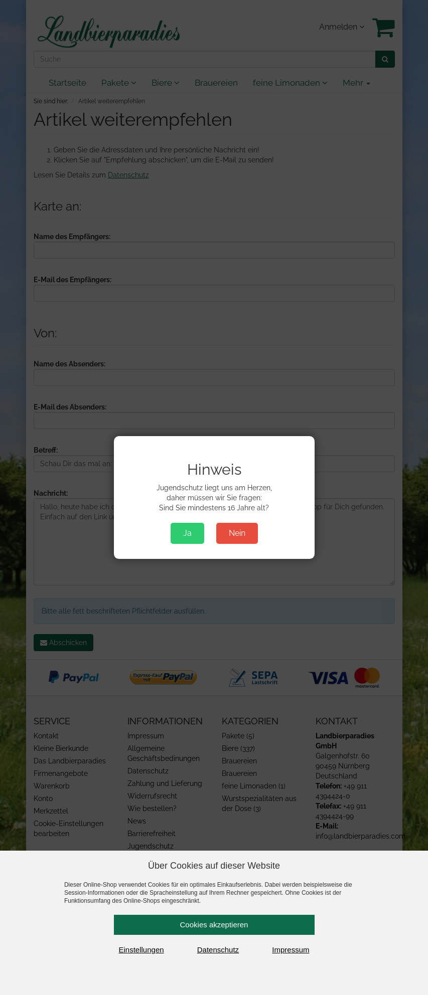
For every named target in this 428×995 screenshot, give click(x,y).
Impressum (290, 949)
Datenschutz (218, 949)
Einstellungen (141, 949)
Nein (237, 533)
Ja (187, 533)
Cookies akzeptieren (214, 924)
